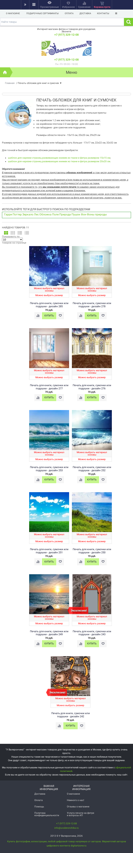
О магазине (13, 13)
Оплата (69, 13)
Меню (71, 72)
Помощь (39, 806)
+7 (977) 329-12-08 (66, 34)
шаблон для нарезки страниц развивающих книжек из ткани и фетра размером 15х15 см (59, 157)
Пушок (75, 214)
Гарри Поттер (13, 214)
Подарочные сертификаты (42, 13)
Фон (83, 214)
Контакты (105, 13)
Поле (55, 214)
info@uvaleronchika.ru (66, 827)
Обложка (45, 214)
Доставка (86, 13)
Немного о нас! (75, 800)
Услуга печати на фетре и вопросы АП (80, 814)
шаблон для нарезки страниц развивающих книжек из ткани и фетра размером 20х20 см (59, 161)
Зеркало (27, 214)
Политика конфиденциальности (46, 814)
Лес (36, 214)
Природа (65, 214)
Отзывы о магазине (78, 806)
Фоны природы (97, 214)
